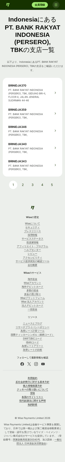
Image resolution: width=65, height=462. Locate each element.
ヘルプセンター (32, 249)
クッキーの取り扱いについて (32, 389)
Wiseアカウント (32, 282)
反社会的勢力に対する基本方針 (32, 381)
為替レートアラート (32, 345)
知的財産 (32, 404)
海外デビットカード (32, 286)
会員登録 (40, 4)
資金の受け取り (32, 294)
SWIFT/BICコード (32, 338)
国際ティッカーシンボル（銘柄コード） (32, 334)
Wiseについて (32, 223)
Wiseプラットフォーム (32, 297)
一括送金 (32, 309)
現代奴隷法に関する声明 (32, 400)
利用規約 (32, 378)
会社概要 (32, 264)
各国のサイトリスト (32, 396)
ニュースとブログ (32, 323)
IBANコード (32, 342)
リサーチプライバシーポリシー (32, 327)
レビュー (32, 253)
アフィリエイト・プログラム (32, 246)
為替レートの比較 (32, 349)
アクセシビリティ (32, 257)
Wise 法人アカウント (32, 301)
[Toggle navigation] (56, 4)
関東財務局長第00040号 (26, 439)
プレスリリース (32, 231)
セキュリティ (32, 227)
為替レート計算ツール (32, 330)
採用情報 (32, 234)
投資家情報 (33, 242)
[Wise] (8, 5)
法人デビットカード (32, 305)
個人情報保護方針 (32, 385)
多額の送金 (33, 290)
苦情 (32, 393)
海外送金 (32, 278)
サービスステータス (32, 238)
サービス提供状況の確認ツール (32, 261)
